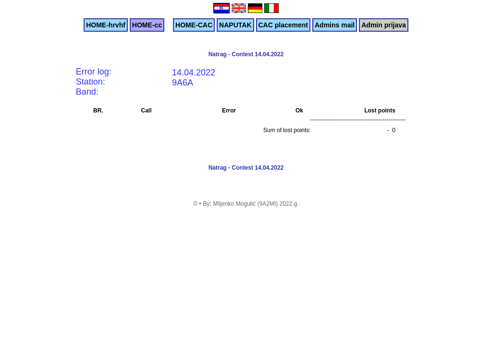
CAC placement (283, 25)
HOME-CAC (193, 25)
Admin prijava (383, 25)
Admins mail (335, 25)
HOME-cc (147, 25)
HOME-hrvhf (105, 25)
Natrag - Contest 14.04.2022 (246, 54)
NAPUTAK (235, 25)
